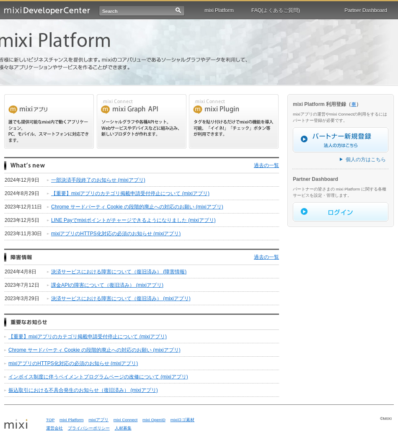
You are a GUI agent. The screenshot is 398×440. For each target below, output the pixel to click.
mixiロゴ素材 (183, 419)
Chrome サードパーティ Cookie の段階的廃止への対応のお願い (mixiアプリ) (137, 207)
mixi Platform (218, 10)
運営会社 (54, 428)
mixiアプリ (98, 419)
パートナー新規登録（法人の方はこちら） (340, 139)
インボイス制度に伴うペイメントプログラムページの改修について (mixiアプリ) (98, 377)
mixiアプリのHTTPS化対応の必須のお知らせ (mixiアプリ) (116, 234)
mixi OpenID (153, 419)
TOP (50, 419)
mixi (22, 424)
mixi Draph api (141, 121)
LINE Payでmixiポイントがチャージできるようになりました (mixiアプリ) (133, 220)
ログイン (340, 211)
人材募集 (123, 428)
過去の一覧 (266, 165)
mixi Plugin (234, 121)
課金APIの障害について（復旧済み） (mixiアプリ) (107, 285)
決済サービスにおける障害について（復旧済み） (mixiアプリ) (121, 298)
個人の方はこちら (366, 159)
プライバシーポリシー (89, 428)
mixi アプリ (49, 121)
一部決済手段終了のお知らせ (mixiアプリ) (98, 180)
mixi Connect (126, 419)
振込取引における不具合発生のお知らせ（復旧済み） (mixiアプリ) (83, 390)
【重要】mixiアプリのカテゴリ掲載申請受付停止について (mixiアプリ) (130, 193)
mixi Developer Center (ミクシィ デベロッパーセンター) (47, 11)
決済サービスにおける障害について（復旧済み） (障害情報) (118, 272)
